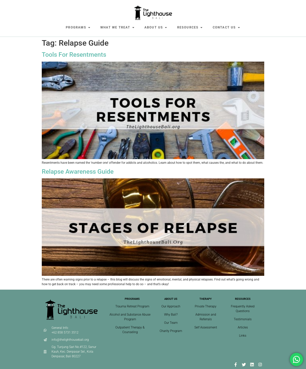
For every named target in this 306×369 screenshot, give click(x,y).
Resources (190, 27)
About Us (155, 27)
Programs (78, 27)
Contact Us (226, 27)
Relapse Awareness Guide (78, 171)
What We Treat (117, 27)
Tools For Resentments (74, 54)
